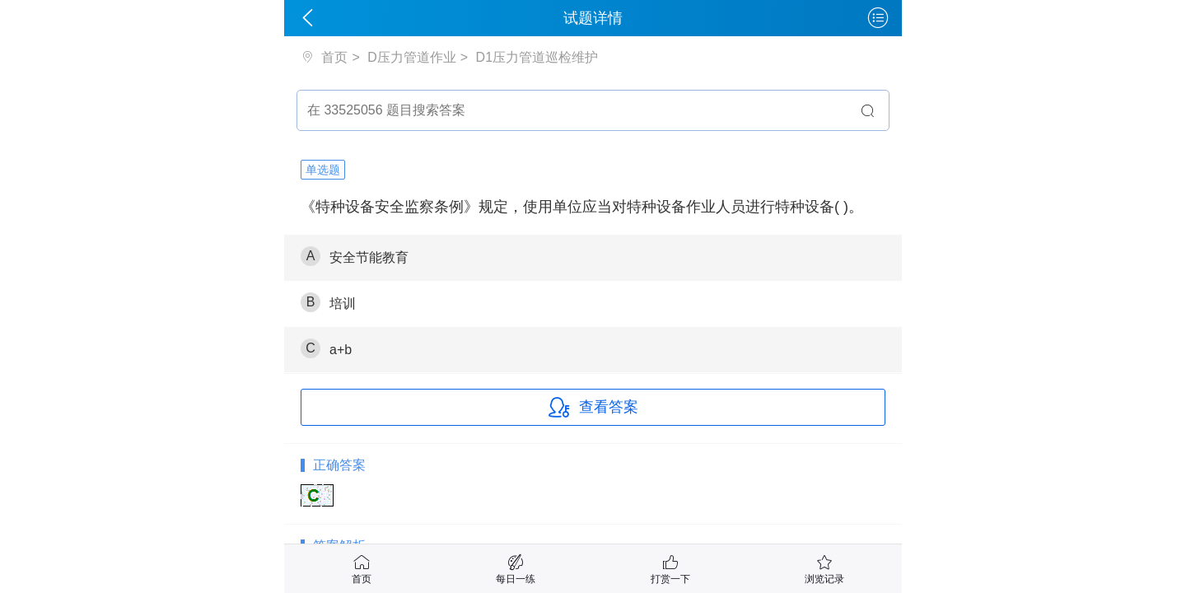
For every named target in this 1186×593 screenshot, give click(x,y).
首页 (333, 57)
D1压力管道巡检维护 (537, 57)
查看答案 (593, 407)
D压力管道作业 (411, 57)
